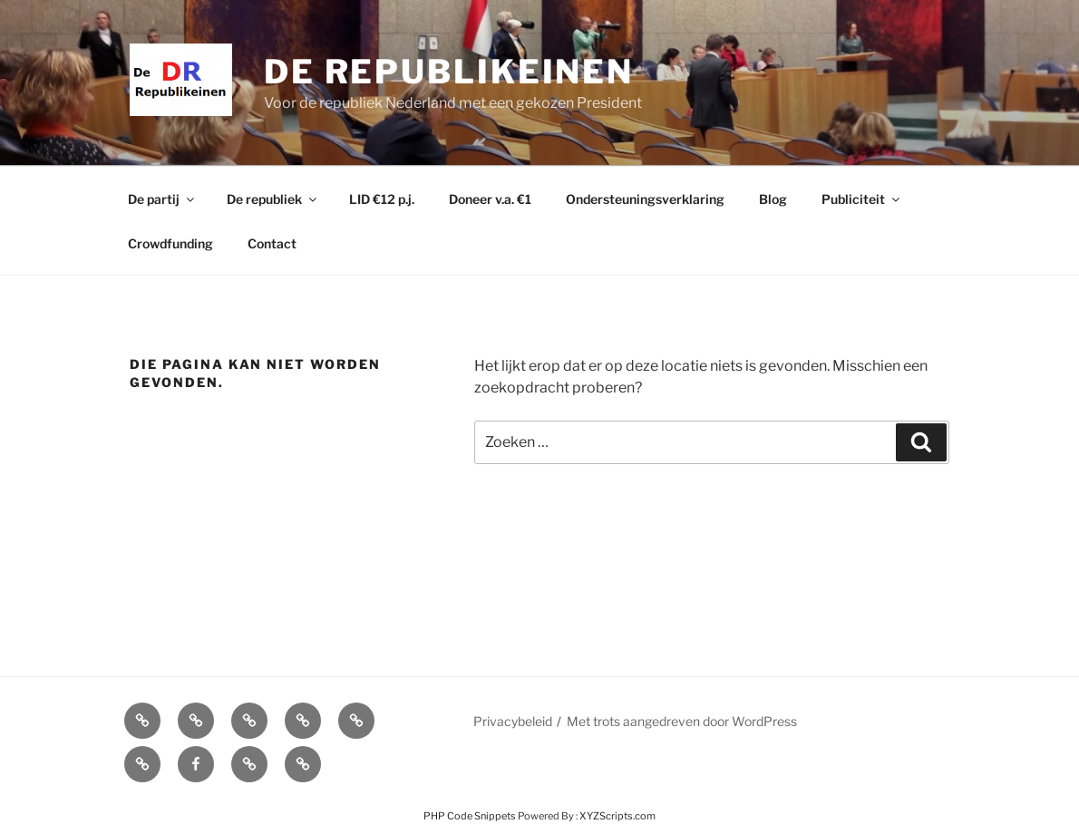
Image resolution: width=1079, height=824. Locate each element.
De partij (162, 199)
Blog (773, 199)
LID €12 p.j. (381, 199)
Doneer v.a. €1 (490, 199)
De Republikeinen (449, 72)
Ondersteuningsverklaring (645, 199)
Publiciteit (861, 199)
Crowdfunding (170, 243)
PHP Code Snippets (469, 815)
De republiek (273, 199)
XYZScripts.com (617, 815)
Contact (272, 243)
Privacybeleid (512, 721)
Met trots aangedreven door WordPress (682, 721)
